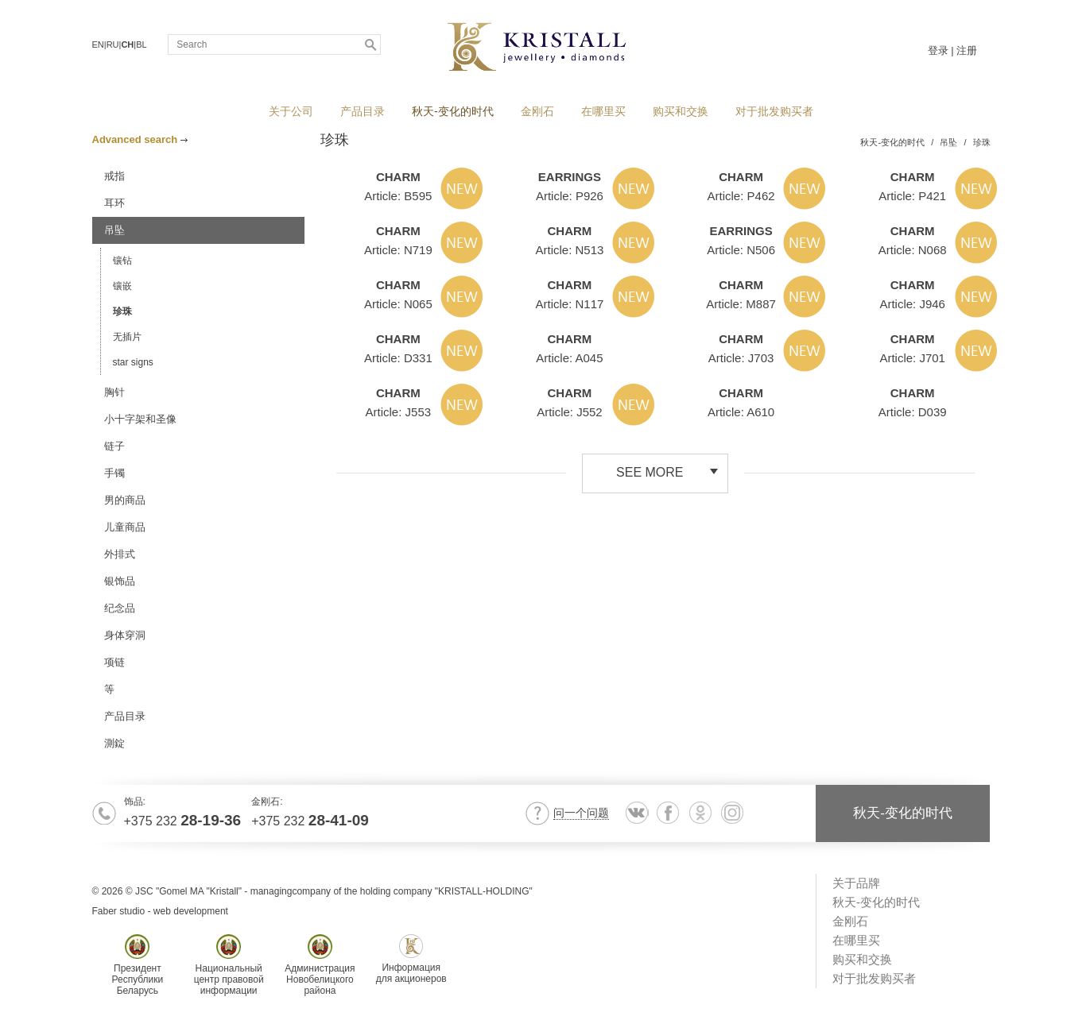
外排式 (119, 554)
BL (141, 44)
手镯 (114, 473)
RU (113, 44)
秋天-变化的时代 (453, 111)
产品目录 (362, 111)
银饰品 (119, 581)
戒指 (114, 176)
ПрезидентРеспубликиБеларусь (138, 965)
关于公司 (291, 111)
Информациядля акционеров (411, 959)
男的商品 (124, 500)
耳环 (114, 203)
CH (127, 44)
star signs (133, 362)
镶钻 (122, 260)
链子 (114, 446)
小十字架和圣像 (140, 419)
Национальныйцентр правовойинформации (229, 965)
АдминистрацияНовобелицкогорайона (320, 965)
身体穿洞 (124, 635)
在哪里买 (603, 111)
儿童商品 (124, 527)
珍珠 (122, 311)
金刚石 (537, 111)
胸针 (114, 392)
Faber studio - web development (160, 911)
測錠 (114, 743)
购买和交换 (680, 111)
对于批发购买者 (774, 111)
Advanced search (140, 139)
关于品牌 (856, 883)
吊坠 (114, 230)
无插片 (127, 336)
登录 (938, 50)
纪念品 (119, 608)
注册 (966, 50)
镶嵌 (122, 286)
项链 (114, 662)
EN (98, 44)
